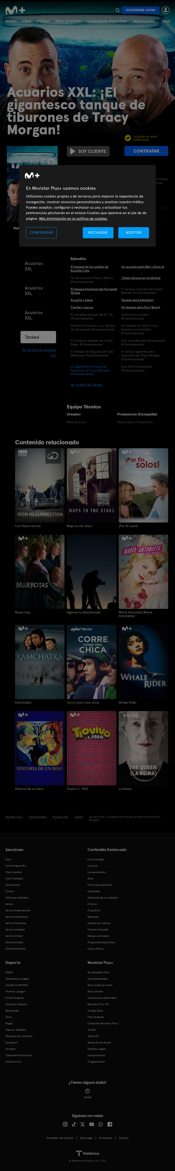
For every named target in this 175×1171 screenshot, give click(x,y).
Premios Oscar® (98, 929)
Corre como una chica (83, 702)
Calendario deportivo (107, 21)
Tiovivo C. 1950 (77, 788)
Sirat (90, 878)
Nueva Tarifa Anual (99, 1042)
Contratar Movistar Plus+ (103, 1023)
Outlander (94, 891)
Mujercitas (22, 612)
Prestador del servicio (59, 1137)
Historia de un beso (29, 788)
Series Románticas (16, 916)
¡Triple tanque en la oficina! (141, 278)
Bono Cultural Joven (100, 985)
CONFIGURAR (41, 232)
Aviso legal (86, 1137)
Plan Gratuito (68, 21)
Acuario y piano (82, 300)
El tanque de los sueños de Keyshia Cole (89, 268)
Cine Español (13, 872)
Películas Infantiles (16, 897)
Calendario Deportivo (18, 1055)
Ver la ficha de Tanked (86, 385)
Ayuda (87, 1094)
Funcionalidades (98, 978)
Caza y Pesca (95, 948)
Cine (27, 21)
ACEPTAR (134, 232)
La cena (92, 865)
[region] (87, 206)
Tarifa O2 (93, 1036)
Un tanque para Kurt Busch (140, 307)
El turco (92, 903)
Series (10, 21)
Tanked (32, 337)
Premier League (15, 991)
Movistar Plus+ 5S (98, 1004)
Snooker (10, 1048)
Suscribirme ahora (140, 10)
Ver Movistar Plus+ (99, 972)
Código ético (95, 1010)
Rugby (9, 1023)
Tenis (165, 21)
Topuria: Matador (16, 1029)
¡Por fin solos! (128, 526)
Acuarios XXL (34, 266)
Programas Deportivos (101, 942)
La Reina (125, 788)
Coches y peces (82, 307)
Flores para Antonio (100, 884)
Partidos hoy (13, 1061)
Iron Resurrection (28, 526)
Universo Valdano (16, 1004)
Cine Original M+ (15, 865)
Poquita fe (94, 910)
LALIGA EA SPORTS (16, 985)
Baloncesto (144, 21)
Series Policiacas (15, 923)
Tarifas (92, 1029)
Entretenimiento (15, 948)
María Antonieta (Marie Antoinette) (135, 614)
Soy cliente (88, 151)
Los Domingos (96, 859)
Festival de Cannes (99, 923)
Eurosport (11, 1042)
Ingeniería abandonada (84, 612)
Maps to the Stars (79, 526)
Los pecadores (97, 872)
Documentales (14, 942)
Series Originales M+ (18, 910)
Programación (96, 1061)
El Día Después (14, 997)
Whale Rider (128, 702)
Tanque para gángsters (137, 300)
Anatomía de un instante (103, 897)
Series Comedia (15, 929)
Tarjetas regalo (97, 1048)
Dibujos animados (98, 935)
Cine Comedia (14, 878)
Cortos (9, 891)
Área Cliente (95, 991)
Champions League (17, 978)
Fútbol (43, 21)
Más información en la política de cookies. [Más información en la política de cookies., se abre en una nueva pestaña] (73, 218)
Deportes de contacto (18, 1036)
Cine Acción (12, 884)
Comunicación (96, 1055)
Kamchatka (23, 702)
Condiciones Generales (102, 997)
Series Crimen (14, 935)
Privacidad (105, 1137)
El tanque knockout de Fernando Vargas (94, 291)
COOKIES (124, 1137)
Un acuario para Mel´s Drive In (142, 267)
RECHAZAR (98, 232)
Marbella (93, 916)
